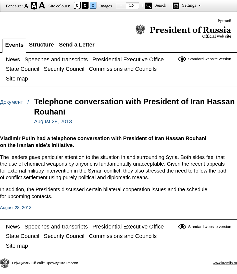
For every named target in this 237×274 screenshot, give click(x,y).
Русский (224, 21)
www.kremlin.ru (225, 263)
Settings (189, 5)
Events (14, 45)
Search (160, 5)
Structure (41, 44)
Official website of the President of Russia (183, 31)
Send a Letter (76, 44)
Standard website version (209, 59)
